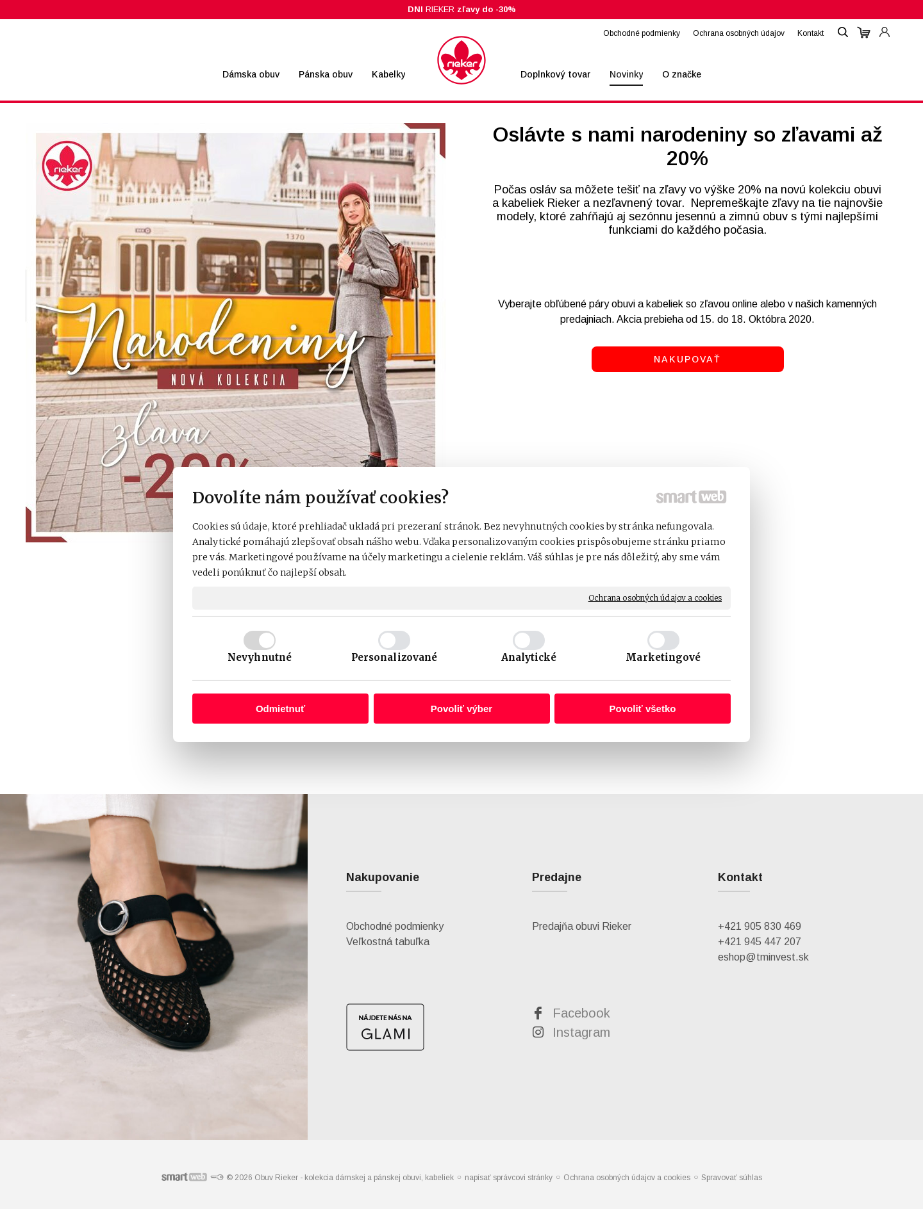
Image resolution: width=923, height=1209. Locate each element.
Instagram (581, 1032)
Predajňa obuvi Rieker (581, 926)
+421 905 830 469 (759, 926)
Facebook (581, 1013)
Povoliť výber (461, 708)
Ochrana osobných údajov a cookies (655, 598)
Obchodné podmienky (395, 926)
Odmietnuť (280, 708)
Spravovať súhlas (731, 1177)
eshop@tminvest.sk (763, 957)
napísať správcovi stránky (509, 1177)
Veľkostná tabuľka (387, 941)
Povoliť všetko (643, 708)
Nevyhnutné (260, 657)
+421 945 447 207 (759, 941)
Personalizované (394, 657)
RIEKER (462, 9)
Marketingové (663, 657)
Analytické (529, 657)
